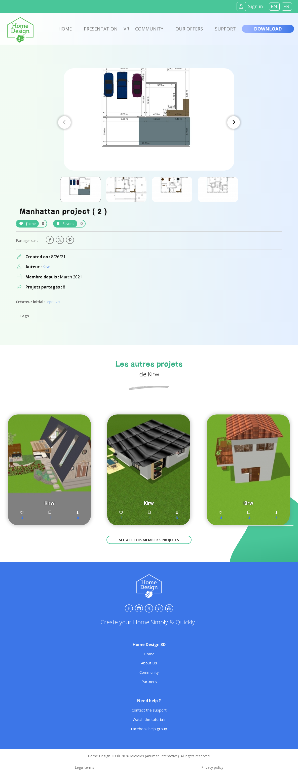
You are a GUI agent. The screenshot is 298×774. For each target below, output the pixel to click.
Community (149, 29)
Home (65, 29)
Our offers (189, 29)
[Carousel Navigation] (149, 122)
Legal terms (84, 767)
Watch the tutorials (149, 719)
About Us (149, 662)
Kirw (46, 266)
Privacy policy (212, 767)
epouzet (54, 301)
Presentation (101, 29)
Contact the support (149, 710)
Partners (149, 681)
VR (126, 29)
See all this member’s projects (149, 539)
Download (268, 29)
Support (225, 29)
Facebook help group (149, 728)
